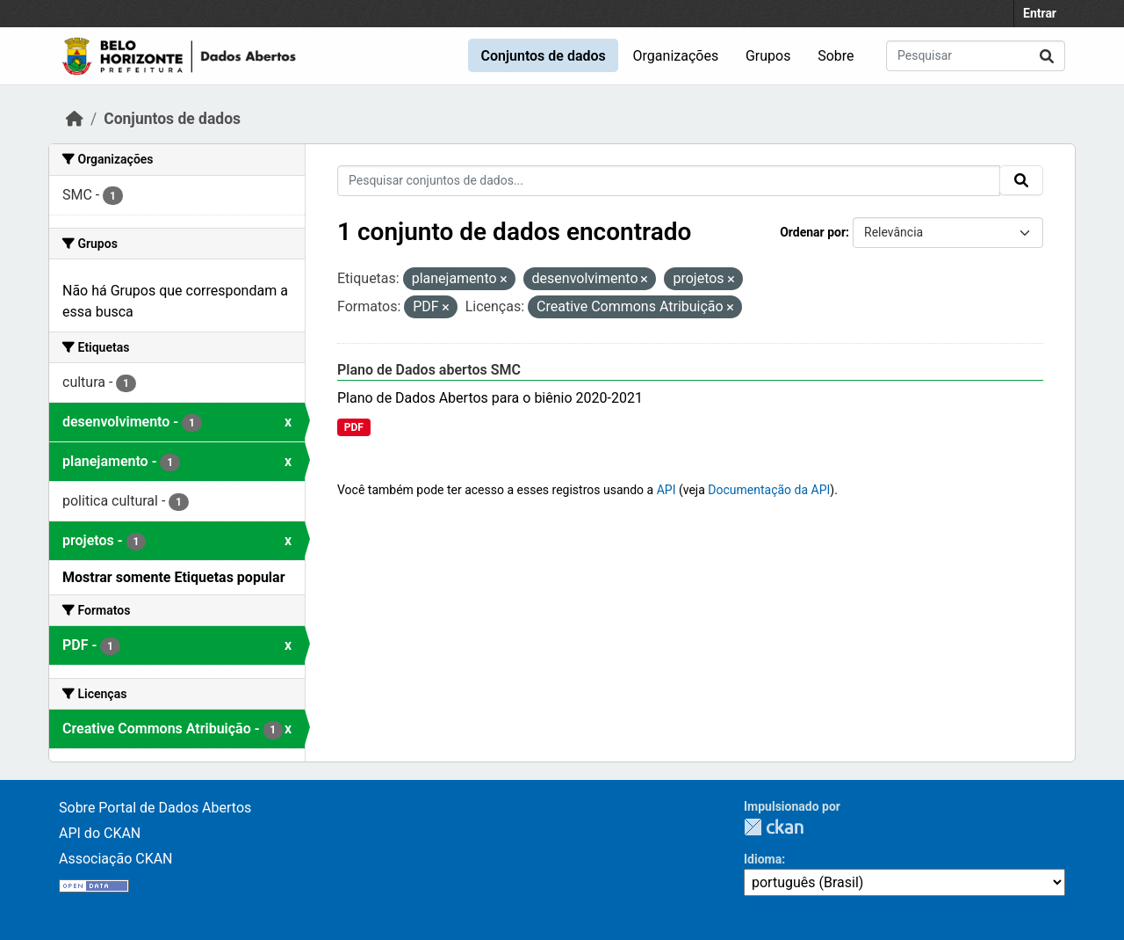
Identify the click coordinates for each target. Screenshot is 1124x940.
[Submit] (1046, 55)
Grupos (768, 55)
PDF (354, 427)
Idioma (763, 859)
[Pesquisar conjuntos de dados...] (975, 55)
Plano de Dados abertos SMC (429, 369)
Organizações (676, 55)
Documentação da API (769, 490)
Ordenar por (813, 232)
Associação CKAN (116, 858)
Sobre (836, 55)
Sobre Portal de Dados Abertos (155, 807)
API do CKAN (99, 833)
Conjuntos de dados (542, 55)
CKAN (773, 827)
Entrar (1039, 13)
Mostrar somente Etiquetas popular (173, 577)
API (666, 490)
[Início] (74, 119)
